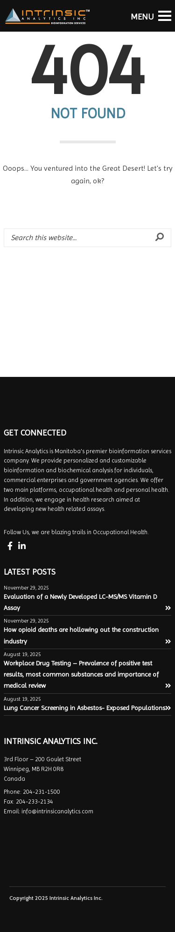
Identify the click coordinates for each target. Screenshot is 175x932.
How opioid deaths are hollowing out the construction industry (87, 635)
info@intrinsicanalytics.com (57, 811)
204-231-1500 (41, 791)
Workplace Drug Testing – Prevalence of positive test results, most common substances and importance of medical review (87, 674)
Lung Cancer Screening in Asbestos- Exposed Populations (87, 707)
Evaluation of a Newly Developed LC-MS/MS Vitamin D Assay (87, 602)
